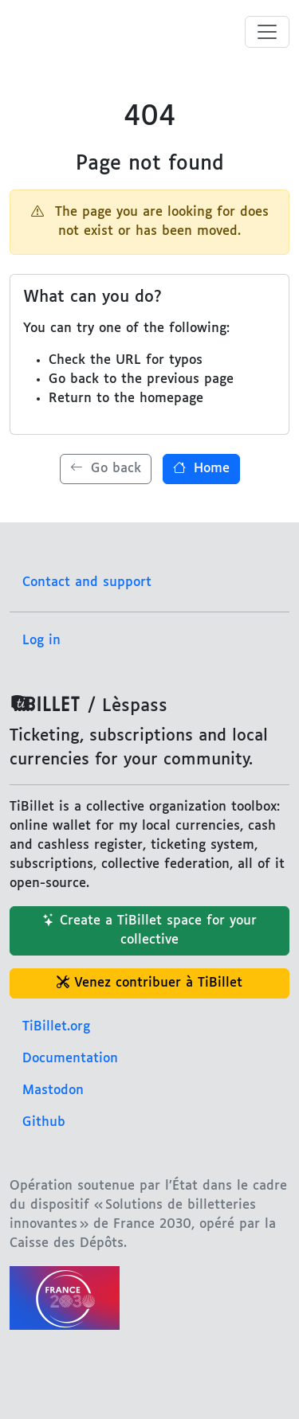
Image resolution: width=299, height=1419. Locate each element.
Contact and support (86, 582)
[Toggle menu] (267, 32)
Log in (41, 640)
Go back (105, 468)
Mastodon (53, 1090)
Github (43, 1122)
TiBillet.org (56, 1027)
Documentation (70, 1058)
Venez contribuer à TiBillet (149, 983)
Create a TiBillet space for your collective (149, 930)
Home (201, 468)
